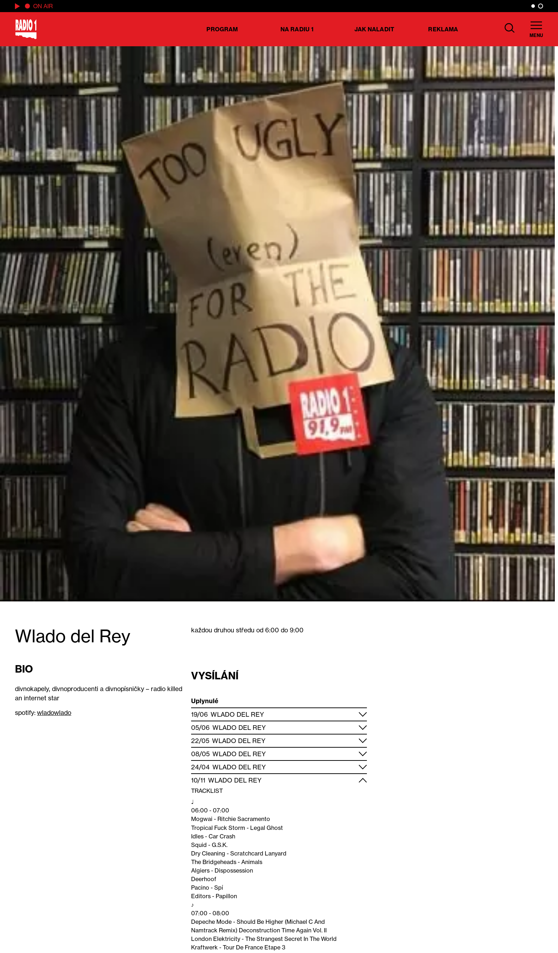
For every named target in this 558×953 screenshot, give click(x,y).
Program (222, 29)
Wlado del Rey (237, 714)
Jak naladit (374, 29)
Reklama (443, 29)
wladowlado (54, 712)
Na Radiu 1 (297, 29)
